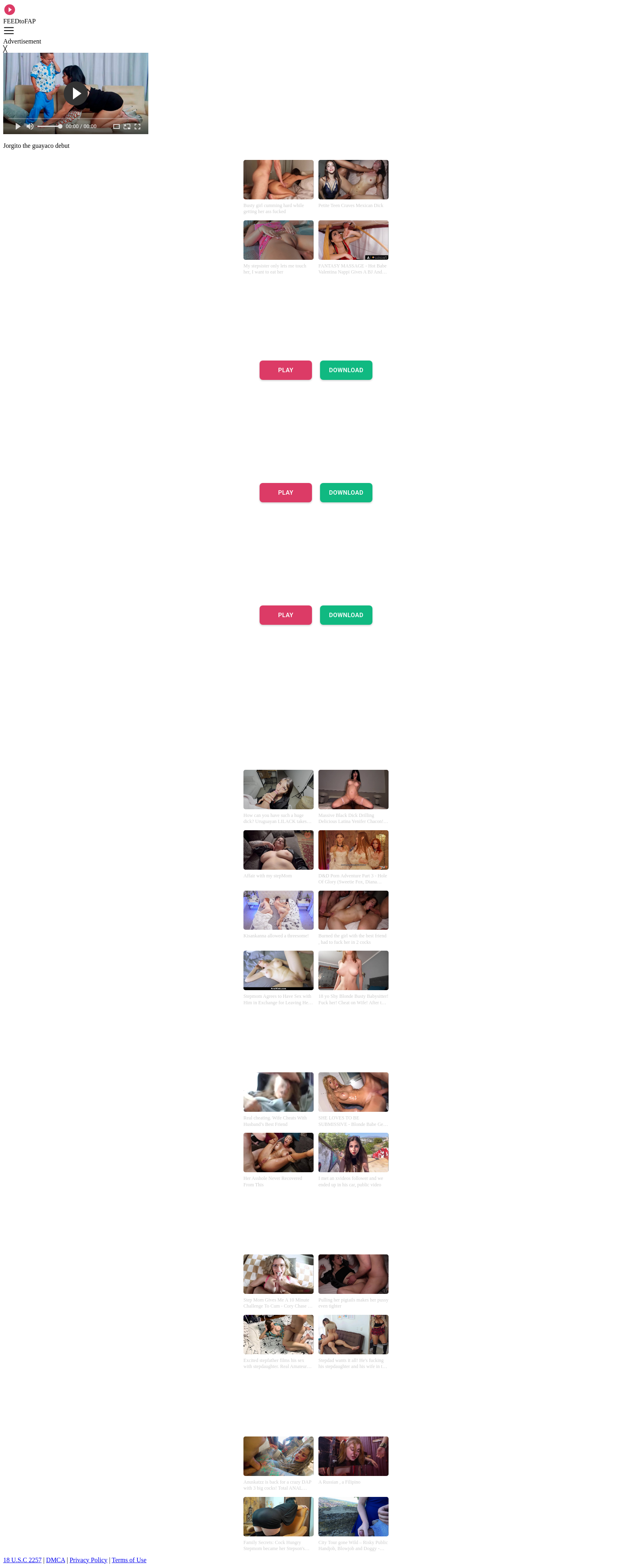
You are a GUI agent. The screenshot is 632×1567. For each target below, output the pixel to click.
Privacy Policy (89, 1560)
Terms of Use (129, 1560)
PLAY (285, 370)
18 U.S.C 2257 (22, 1560)
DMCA (55, 1560)
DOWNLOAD (346, 370)
